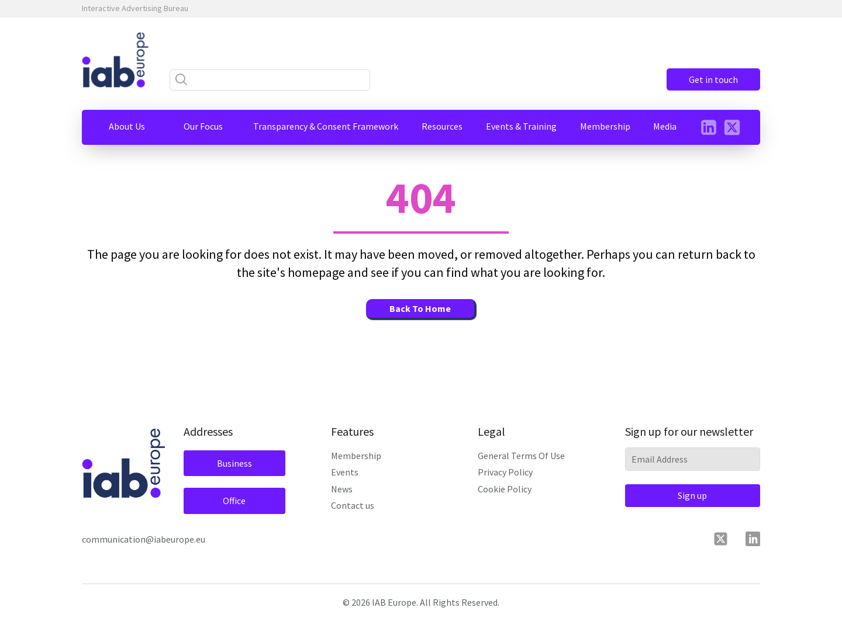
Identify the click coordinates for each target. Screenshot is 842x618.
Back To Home (420, 308)
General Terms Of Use (521, 455)
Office (234, 500)
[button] (127, 126)
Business (234, 463)
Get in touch (713, 79)
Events (344, 472)
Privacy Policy (505, 472)
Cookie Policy (505, 489)
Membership (356, 455)
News (342, 489)
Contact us (352, 505)
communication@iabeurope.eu (143, 539)
